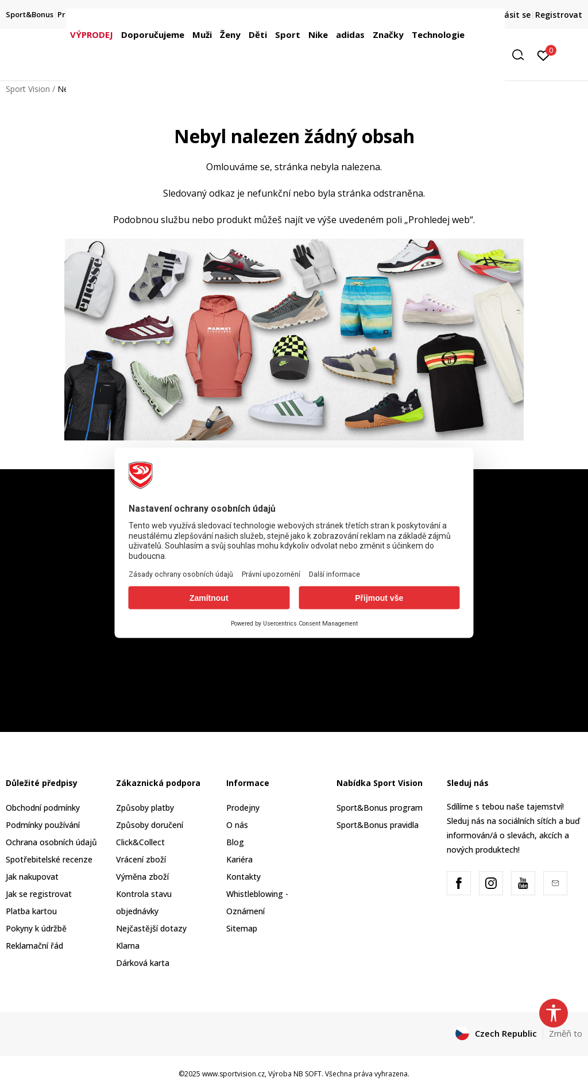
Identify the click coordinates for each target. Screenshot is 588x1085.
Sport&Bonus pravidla (377, 824)
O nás (237, 824)
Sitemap (241, 928)
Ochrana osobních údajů (51, 842)
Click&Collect (140, 842)
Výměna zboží (142, 876)
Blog (235, 842)
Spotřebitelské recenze (49, 859)
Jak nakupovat (32, 876)
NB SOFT (307, 1074)
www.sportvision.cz (233, 1074)
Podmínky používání (43, 824)
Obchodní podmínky (43, 807)
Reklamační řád (34, 945)
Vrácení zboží (141, 859)
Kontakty (243, 876)
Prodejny (243, 807)
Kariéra (239, 859)
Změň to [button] (565, 1033)
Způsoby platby (145, 807)
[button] (522, 55)
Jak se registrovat (39, 893)
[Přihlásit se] (543, 54)
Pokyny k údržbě (36, 928)
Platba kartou (31, 911)
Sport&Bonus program (379, 807)
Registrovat (558, 14)
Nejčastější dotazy (151, 928)
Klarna (128, 945)
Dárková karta (142, 962)
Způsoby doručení (149, 824)
